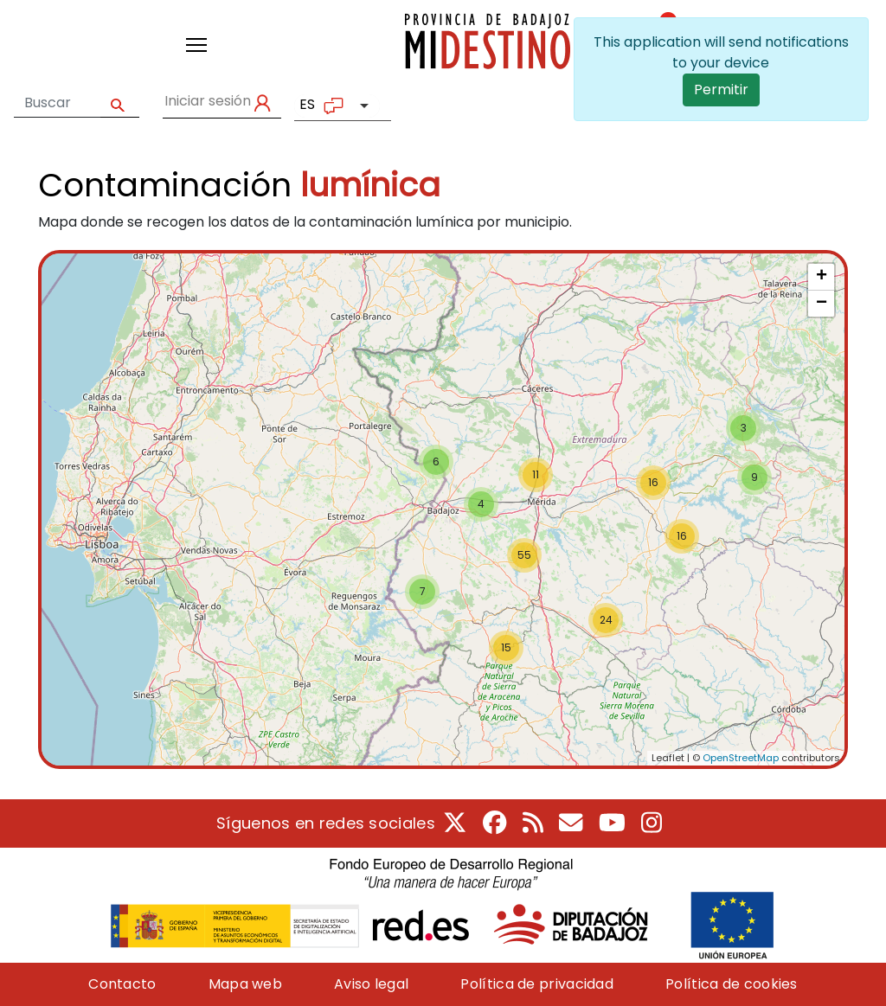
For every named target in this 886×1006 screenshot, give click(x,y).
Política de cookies (731, 984)
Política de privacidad (536, 984)
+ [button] (821, 277)
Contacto (122, 984)
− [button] (821, 304)
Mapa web (245, 984)
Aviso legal (371, 984)
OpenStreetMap (741, 758)
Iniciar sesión (207, 101)
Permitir (721, 89)
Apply (119, 103)
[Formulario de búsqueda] (57, 103)
